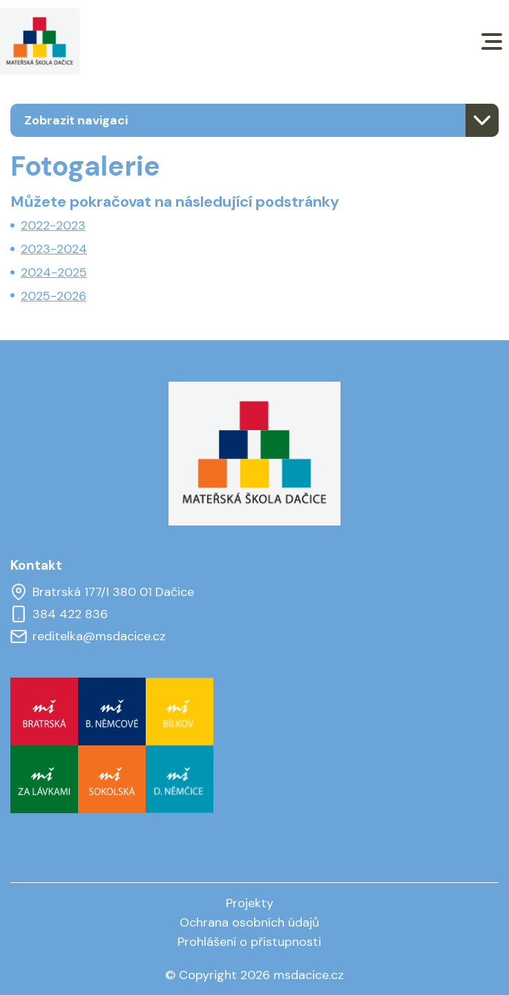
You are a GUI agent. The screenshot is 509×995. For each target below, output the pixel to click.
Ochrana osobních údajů (249, 922)
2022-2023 (53, 225)
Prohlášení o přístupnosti (249, 942)
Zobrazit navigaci (76, 120)
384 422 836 (59, 614)
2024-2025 (54, 272)
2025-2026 (53, 296)
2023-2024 (54, 249)
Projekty (249, 903)
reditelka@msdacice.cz (88, 636)
